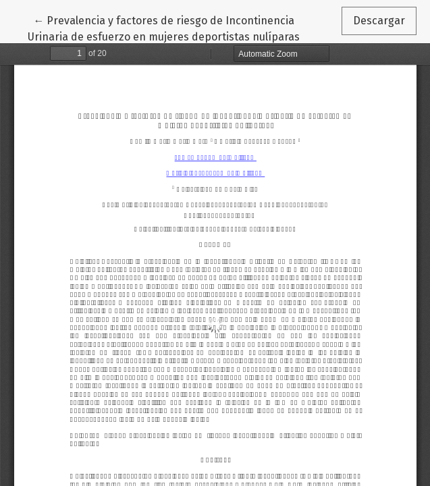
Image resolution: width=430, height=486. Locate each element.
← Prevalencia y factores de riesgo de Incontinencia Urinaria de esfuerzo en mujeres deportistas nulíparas (164, 27)
